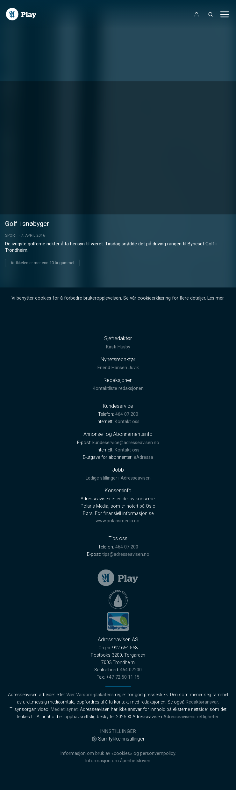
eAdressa (143, 457)
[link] (21, 14)
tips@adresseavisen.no (125, 554)
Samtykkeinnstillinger (118, 739)
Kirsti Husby (118, 347)
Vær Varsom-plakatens (90, 694)
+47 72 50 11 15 (122, 677)
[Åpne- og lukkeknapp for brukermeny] (196, 14)
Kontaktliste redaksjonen (118, 388)
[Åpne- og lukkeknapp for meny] (224, 14)
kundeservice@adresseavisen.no (125, 442)
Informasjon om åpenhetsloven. (118, 761)
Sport (11, 235)
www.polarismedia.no (117, 521)
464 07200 (131, 670)
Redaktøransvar (202, 702)
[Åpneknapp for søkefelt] (210, 14)
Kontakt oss (127, 421)
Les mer (215, 298)
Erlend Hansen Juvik (118, 367)
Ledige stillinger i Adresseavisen (118, 478)
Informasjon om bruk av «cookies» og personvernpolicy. (118, 753)
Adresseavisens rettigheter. (191, 716)
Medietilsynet (64, 709)
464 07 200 (126, 414)
